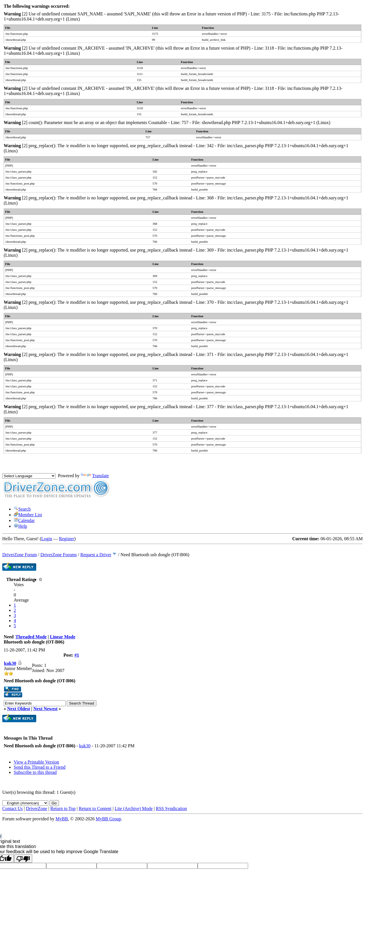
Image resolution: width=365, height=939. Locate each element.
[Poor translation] (23, 858)
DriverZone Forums (58, 554)
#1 (76, 655)
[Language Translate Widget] (29, 476)
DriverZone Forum (19, 554)
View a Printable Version (36, 762)
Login (46, 538)
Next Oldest (18, 708)
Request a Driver (95, 554)
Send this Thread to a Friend (39, 767)
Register (66, 538)
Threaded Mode (30, 636)
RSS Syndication (171, 808)
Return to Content (95, 808)
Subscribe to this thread (35, 772)
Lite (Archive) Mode (134, 808)
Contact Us (12, 808)
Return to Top (63, 808)
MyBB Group (108, 818)
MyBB (62, 818)
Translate (95, 475)
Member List (28, 514)
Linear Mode (62, 636)
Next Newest (45, 708)
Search (22, 509)
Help (20, 526)
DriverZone (36, 808)
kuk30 (10, 663)
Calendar (24, 520)
